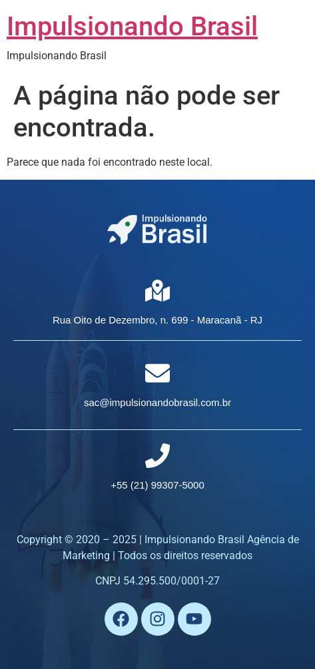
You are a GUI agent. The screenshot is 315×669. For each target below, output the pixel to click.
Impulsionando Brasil (132, 26)
